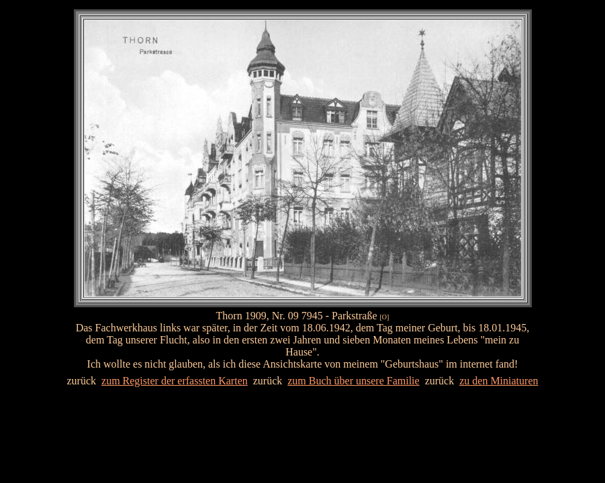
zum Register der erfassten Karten (174, 380)
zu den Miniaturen (498, 380)
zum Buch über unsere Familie (353, 380)
